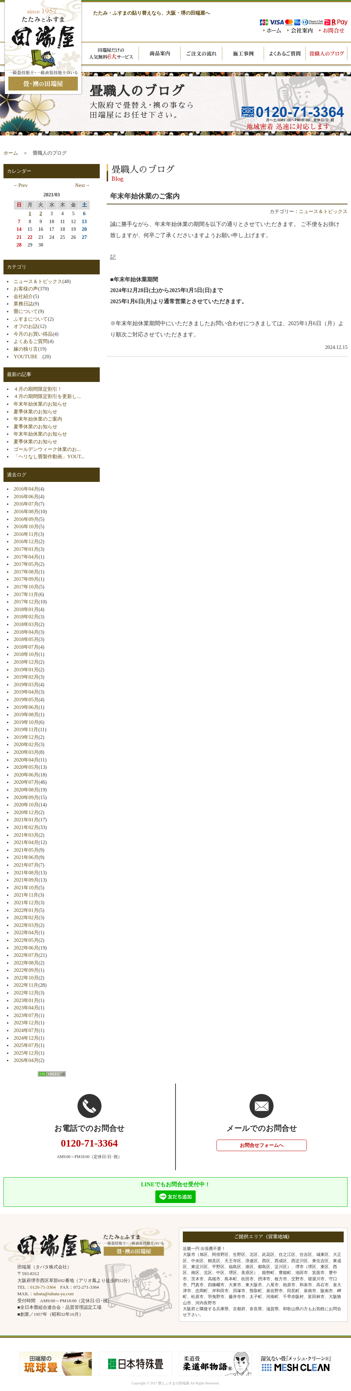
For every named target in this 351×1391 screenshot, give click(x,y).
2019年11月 (26, 729)
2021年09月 (26, 880)
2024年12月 (26, 1038)
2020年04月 (26, 760)
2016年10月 (26, 526)
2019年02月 (26, 677)
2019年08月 (26, 714)
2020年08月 (26, 789)
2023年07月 (26, 1015)
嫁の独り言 (26, 349)
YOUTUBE (28, 356)
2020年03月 (26, 752)
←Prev (21, 185)
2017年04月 (26, 557)
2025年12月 (26, 1053)
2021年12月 (26, 902)
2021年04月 (26, 842)
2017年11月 (26, 594)
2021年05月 (26, 850)
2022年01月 (26, 910)
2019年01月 (26, 669)
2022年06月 (26, 948)
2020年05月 (26, 767)
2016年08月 (26, 511)
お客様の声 (26, 288)
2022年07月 (26, 955)
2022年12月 (26, 992)
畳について (26, 311)
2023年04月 (26, 1007)
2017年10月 (26, 586)
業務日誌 (23, 303)
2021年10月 (26, 887)
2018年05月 (26, 639)
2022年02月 (26, 917)
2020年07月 (26, 782)
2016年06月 (26, 496)
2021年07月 (26, 865)
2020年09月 (26, 797)
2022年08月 (26, 963)
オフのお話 (26, 326)
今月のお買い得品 (33, 334)
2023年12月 (26, 1022)
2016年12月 (26, 541)
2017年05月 (26, 564)
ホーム (10, 153)
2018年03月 (26, 624)
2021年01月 (26, 819)
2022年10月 (26, 977)
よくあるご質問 (31, 341)
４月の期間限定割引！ (38, 389)
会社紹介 (23, 296)
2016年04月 (26, 489)
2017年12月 (26, 601)
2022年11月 (26, 985)
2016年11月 (26, 534)
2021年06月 (26, 857)
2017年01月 (26, 549)
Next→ (82, 185)
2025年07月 (26, 1045)
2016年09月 (26, 519)
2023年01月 (26, 1000)
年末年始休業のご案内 (38, 419)
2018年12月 (26, 662)
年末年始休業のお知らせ (40, 404)
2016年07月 (26, 504)
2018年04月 (26, 632)
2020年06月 (26, 774)
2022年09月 (26, 970)
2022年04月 (26, 932)
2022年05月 (26, 940)
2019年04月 (26, 692)
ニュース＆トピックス (323, 211)
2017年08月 (26, 572)
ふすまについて (31, 319)
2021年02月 (26, 827)
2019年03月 (26, 684)
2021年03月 (26, 835)
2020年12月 (26, 812)
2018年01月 (26, 609)
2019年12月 (26, 737)
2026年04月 (26, 1060)
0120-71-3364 (43, 1287)
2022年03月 (26, 925)
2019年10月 (26, 722)
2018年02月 (26, 616)
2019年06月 (26, 707)
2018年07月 (26, 647)
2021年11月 (26, 895)
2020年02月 (26, 744)
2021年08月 (26, 872)
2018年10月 (26, 654)
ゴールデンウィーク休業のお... (47, 449)
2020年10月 (26, 804)
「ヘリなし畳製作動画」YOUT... (49, 456)
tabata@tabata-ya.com (53, 1293)
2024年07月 (26, 1030)
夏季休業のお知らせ (35, 411)
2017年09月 (26, 579)
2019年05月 (26, 699)
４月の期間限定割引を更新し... (47, 396)
